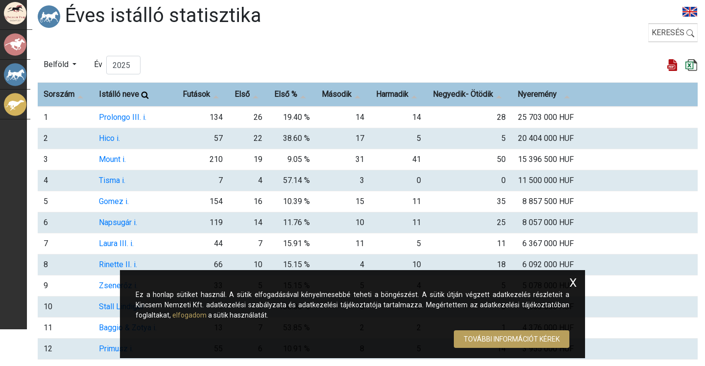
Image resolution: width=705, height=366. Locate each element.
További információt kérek (512, 339)
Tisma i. (112, 180)
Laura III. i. (116, 243)
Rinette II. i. (118, 264)
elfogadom (189, 315)
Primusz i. (116, 348)
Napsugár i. (118, 222)
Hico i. (109, 138)
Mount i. (112, 159)
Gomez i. (114, 201)
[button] (60, 64)
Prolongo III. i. (122, 117)
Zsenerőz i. (118, 285)
